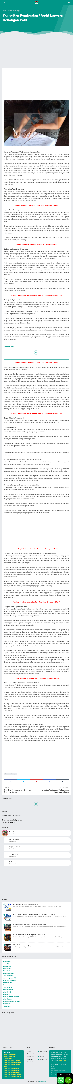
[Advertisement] (36, 51)
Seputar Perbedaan (43, 1059)
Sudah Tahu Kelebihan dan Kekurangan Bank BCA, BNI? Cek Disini (34, 914)
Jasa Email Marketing (43, 1051)
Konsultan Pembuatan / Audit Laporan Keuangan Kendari (18, 791)
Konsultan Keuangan (10, 774)
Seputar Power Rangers (30, 1062)
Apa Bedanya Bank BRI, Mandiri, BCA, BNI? (26, 904)
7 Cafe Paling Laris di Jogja (21, 945)
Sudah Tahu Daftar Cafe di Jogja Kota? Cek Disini (29, 935)
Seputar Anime (30, 1059)
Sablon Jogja (62, 1060)
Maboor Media (42, 1081)
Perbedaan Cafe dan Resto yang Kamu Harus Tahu (29, 924)
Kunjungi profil (12, 834)
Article (29, 1051)
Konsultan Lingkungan (43, 1054)
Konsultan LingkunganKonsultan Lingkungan (30, 1056)
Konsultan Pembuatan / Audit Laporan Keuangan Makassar (55, 791)
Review (42, 1056)
